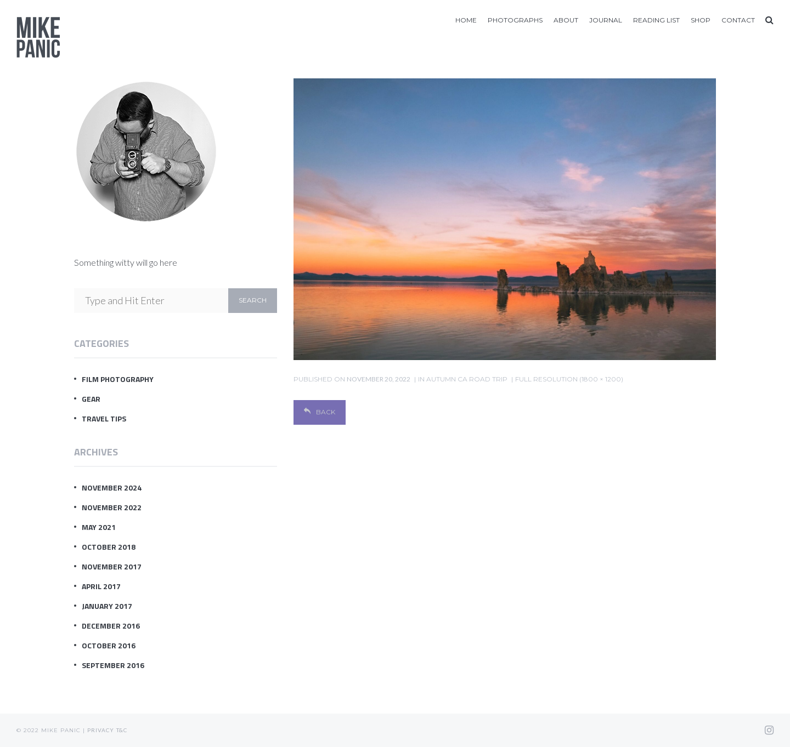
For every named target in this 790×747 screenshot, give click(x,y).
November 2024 (112, 487)
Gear (91, 398)
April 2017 (101, 586)
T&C (121, 730)
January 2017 (107, 606)
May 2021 (99, 527)
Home (466, 20)
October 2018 (109, 546)
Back (319, 412)
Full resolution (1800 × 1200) (569, 379)
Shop (700, 20)
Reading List (656, 20)
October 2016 (109, 645)
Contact (738, 20)
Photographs (515, 20)
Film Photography (118, 379)
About (566, 20)
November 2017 (112, 566)
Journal (605, 20)
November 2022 (112, 507)
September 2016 (113, 665)
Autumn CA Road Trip (466, 379)
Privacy (100, 730)
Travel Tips (104, 418)
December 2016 (111, 625)
